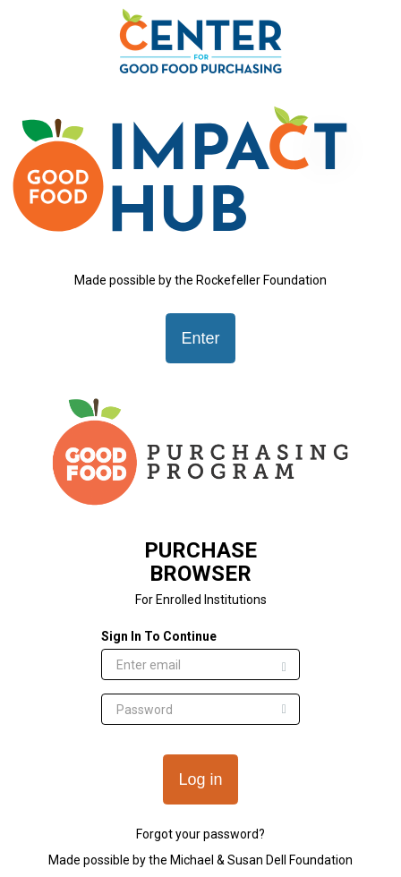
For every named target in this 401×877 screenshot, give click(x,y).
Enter (200, 338)
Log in (200, 779)
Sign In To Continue (159, 636)
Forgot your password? (200, 834)
